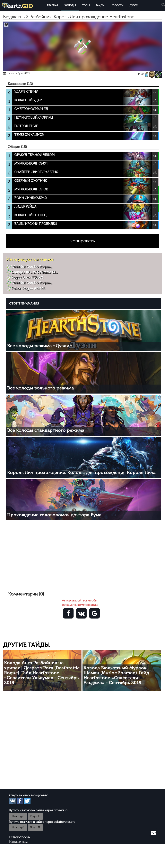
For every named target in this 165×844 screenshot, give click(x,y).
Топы (86, 5)
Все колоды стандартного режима (45, 430)
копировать (82, 241)
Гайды (100, 5)
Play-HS (35, 816)
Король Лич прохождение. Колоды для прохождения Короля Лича (81, 472)
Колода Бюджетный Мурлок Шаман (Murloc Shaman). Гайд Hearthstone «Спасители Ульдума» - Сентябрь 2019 (116, 675)
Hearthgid (18, 816)
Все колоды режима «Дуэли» (39, 345)
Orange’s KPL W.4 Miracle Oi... (34, 272)
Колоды (70, 5)
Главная (52, 5)
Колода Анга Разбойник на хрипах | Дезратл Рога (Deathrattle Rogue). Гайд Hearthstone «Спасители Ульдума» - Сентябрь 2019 (42, 672)
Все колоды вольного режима (40, 388)
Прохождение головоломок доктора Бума (54, 515)
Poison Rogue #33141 (28, 288)
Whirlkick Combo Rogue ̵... (31, 267)
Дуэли (134, 5)
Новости (117, 5)
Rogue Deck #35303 (27, 277)
